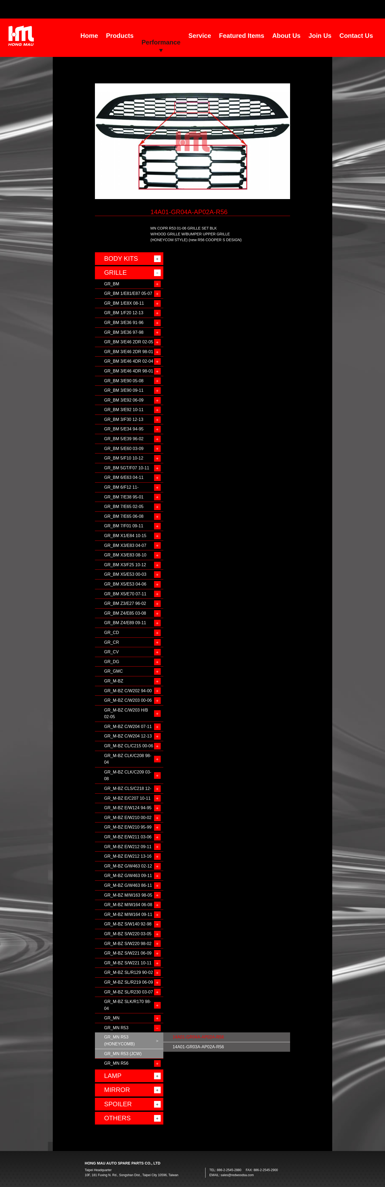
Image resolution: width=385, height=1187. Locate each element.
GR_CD (111, 632)
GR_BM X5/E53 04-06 (125, 584)
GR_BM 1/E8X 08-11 (124, 303)
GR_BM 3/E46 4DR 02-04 (128, 361)
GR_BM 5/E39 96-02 (124, 439)
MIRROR (117, 1089)
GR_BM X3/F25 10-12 (125, 565)
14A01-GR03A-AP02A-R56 (198, 1047)
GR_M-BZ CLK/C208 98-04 (127, 759)
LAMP (112, 1075)
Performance (161, 42)
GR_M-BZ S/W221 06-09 (128, 953)
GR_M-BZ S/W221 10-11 (128, 963)
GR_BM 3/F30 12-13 (123, 419)
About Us (286, 35)
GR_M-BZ (113, 681)
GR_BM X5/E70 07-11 (125, 594)
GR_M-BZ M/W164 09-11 (128, 914)
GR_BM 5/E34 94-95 (124, 429)
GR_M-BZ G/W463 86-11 (128, 885)
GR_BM (111, 284)
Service (200, 35)
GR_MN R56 (116, 1063)
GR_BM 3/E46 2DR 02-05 (128, 342)
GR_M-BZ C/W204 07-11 (128, 726)
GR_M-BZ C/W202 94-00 (128, 691)
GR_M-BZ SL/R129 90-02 (128, 972)
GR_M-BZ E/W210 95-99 (128, 827)
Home (89, 35)
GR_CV (111, 652)
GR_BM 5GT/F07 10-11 (126, 468)
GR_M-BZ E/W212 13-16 (128, 856)
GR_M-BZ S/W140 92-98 (128, 924)
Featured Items (241, 35)
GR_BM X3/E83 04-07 (125, 545)
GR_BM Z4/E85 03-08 (125, 613)
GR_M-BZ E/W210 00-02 (128, 817)
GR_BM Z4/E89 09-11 (125, 623)
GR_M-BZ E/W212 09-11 (128, 846)
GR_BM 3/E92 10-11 (124, 409)
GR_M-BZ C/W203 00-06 (128, 700)
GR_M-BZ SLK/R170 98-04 (127, 1005)
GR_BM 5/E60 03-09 (124, 448)
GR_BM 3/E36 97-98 (124, 332)
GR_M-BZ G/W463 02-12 (128, 866)
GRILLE (115, 272)
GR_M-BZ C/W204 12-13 (128, 736)
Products (120, 35)
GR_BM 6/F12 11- (121, 487)
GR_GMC (113, 671)
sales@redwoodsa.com (237, 1175)
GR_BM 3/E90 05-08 (124, 381)
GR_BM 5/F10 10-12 (123, 458)
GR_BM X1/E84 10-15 (125, 535)
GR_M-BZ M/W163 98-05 (128, 895)
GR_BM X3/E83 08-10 (125, 555)
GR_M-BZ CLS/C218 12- (127, 788)
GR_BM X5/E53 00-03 (125, 574)
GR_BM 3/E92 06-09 (124, 400)
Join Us (319, 35)
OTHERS (117, 1118)
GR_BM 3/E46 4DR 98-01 (128, 371)
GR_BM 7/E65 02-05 (124, 506)
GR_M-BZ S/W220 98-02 (128, 943)
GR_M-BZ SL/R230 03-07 (128, 992)
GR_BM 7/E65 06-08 (124, 516)
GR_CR (111, 642)
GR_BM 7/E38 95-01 (124, 497)
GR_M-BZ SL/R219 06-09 (128, 982)
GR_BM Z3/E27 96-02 (125, 603)
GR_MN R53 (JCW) (123, 1053)
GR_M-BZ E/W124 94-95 (128, 808)
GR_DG (111, 661)
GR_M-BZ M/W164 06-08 (128, 904)
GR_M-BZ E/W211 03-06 (128, 837)
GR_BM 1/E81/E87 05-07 (128, 293)
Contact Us (356, 35)
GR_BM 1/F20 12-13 (123, 313)
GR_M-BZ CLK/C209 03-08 (127, 775)
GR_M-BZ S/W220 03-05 (128, 934)
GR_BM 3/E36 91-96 (124, 322)
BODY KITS (121, 258)
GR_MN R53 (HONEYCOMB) (119, 1040)
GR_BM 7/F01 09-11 (123, 526)
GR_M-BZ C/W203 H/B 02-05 (126, 713)
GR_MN (112, 1018)
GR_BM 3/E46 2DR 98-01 (128, 351)
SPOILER (118, 1104)
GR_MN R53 (116, 1028)
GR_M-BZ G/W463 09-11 (128, 875)
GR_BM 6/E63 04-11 (124, 477)
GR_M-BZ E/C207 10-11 (127, 798)
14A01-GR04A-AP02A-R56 (198, 1037)
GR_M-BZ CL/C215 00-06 (128, 746)
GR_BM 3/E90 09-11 (124, 390)
